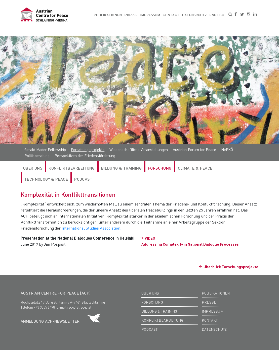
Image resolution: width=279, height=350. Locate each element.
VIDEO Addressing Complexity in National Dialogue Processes (190, 241)
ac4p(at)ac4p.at (80, 307)
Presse (131, 15)
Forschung (160, 168)
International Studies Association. (91, 228)
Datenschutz (194, 15)
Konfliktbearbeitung (72, 168)
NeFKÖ (227, 149)
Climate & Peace (195, 168)
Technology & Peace (46, 179)
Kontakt (171, 15)
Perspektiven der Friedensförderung (85, 155)
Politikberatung (37, 155)
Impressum (150, 15)
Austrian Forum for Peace (194, 149)
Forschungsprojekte (88, 149)
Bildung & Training (121, 168)
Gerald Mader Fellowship (45, 149)
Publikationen (108, 15)
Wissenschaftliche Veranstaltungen (138, 149)
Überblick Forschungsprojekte (231, 266)
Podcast (83, 179)
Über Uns (32, 168)
